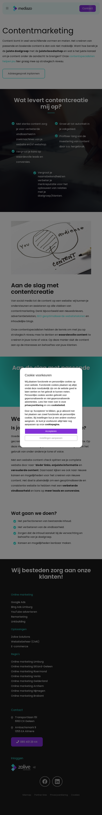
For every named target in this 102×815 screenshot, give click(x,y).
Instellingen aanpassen (51, 438)
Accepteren (51, 431)
